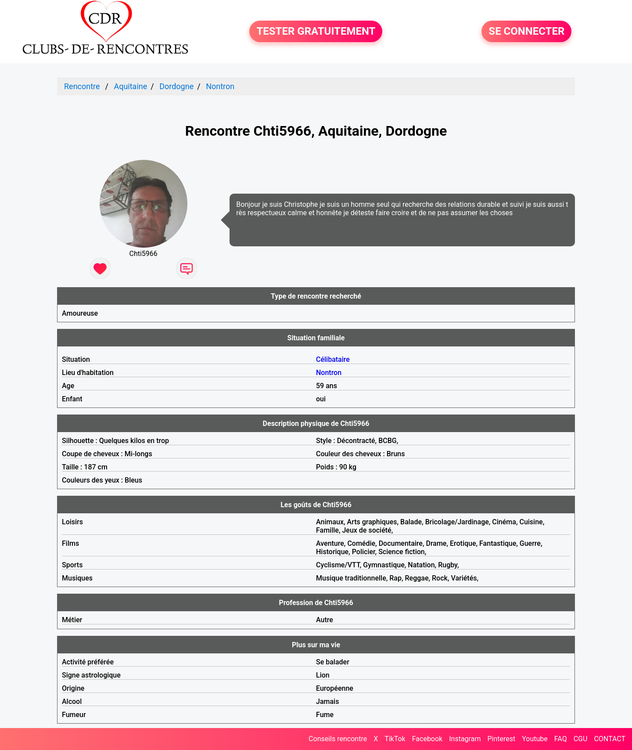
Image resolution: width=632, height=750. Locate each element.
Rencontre (82, 86)
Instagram (465, 739)
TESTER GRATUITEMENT (315, 31)
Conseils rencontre (338, 739)
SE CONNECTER (526, 31)
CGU (581, 739)
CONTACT (609, 739)
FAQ (560, 739)
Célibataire (333, 359)
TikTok (395, 739)
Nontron (220, 86)
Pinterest (501, 739)
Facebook (427, 739)
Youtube (535, 739)
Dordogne (176, 86)
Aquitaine (130, 86)
